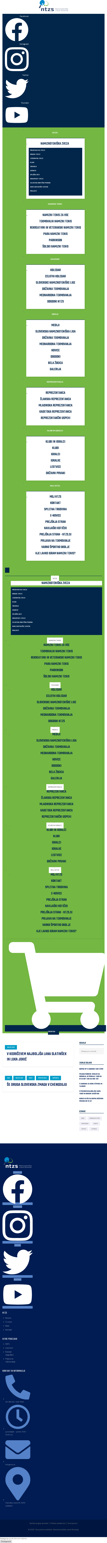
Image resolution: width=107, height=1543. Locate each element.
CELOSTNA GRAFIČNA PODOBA (40, 183)
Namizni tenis (11, 1047)
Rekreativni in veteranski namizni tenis (55, 227)
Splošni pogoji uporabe (39, 1523)
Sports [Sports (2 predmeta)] (96, 1124)
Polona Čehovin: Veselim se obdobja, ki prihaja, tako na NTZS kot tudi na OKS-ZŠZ (90, 1076)
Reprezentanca (42, 1078)
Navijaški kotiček (55, 528)
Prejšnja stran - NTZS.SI (55, 534)
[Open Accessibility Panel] (6, 1541)
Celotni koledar (55, 276)
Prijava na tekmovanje (55, 540)
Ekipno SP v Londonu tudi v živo (91, 1069)
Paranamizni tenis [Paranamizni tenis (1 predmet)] (94, 1118)
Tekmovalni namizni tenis (55, 221)
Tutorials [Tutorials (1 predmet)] (94, 1129)
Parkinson (55, 240)
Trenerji (33, 166)
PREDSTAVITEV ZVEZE (37, 150)
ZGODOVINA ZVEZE (36, 158)
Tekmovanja (55, 1078)
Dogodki (55, 356)
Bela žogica (55, 363)
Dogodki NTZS (55, 301)
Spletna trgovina (55, 509)
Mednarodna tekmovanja (56, 295)
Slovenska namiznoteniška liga (55, 331)
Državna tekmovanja (55, 289)
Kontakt (55, 503)
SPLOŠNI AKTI (35, 174)
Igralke (55, 460)
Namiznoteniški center (39, 187)
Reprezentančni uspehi (55, 418)
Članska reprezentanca (55, 399)
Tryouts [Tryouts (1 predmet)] (83, 1129)
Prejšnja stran (55, 522)
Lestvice (55, 467)
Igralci (55, 454)
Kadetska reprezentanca (55, 411)
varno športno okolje (55, 547)
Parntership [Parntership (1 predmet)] (84, 1124)
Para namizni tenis (55, 234)
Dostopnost (72, 1523)
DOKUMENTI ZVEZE (36, 179)
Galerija (55, 369)
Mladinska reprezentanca (55, 405)
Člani (8, 1078)
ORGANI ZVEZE (35, 154)
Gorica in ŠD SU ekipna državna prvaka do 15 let (91, 1099)
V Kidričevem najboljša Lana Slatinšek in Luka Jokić (37, 1057)
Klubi (32, 162)
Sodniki (33, 170)
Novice (55, 350)
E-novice (55, 515)
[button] (7, 570)
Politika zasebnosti (58, 1523)
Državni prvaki (55, 473)
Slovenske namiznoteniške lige (55, 282)
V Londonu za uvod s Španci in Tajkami (90, 1085)
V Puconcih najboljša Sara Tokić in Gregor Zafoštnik (90, 1092)
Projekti (33, 191)
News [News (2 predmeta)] (82, 1118)
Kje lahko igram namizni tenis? (55, 553)
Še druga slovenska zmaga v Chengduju (37, 1085)
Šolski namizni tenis (55, 246)
